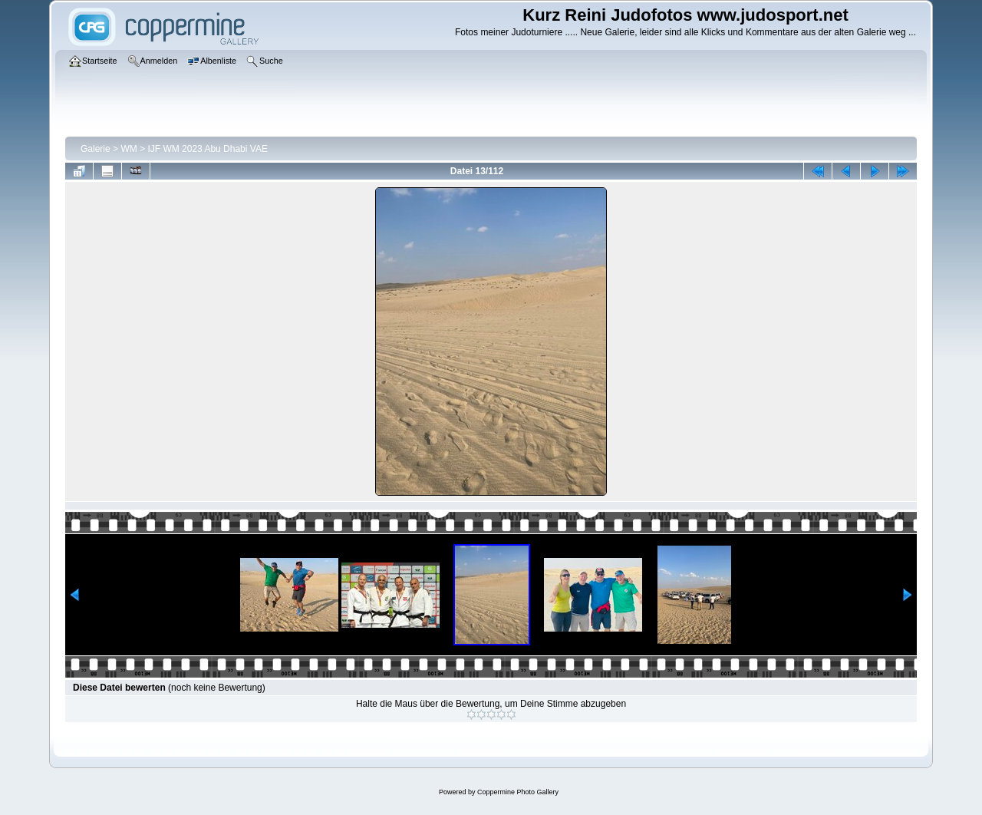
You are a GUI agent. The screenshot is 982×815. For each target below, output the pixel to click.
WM (128, 149)
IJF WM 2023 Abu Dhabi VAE (207, 149)
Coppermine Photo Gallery (518, 792)
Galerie (95, 149)
